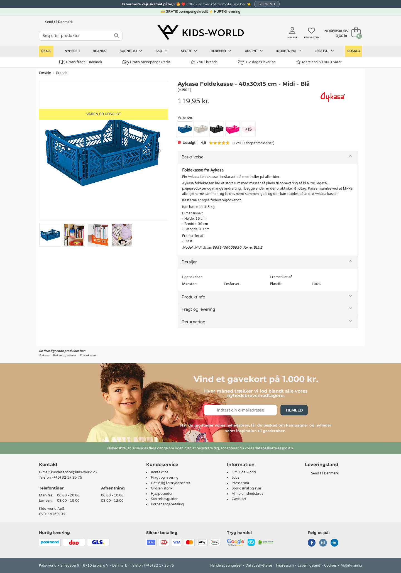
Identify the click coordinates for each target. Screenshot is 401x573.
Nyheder (72, 51)
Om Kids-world (244, 472)
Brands (99, 51)
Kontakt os (159, 472)
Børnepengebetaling (167, 504)
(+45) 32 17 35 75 (67, 477)
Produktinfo (193, 297)
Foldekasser (88, 355)
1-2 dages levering (257, 62)
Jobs (235, 477)
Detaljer (189, 262)
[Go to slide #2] (74, 235)
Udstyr (254, 51)
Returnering (193, 321)
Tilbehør (220, 51)
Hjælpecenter (162, 494)
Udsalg (353, 51)
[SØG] (116, 35)
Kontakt (48, 464)
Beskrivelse (192, 157)
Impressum (285, 565)
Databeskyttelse (259, 565)
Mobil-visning (351, 565)
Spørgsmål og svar (246, 488)
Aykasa (44, 355)
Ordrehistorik (162, 488)
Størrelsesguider (164, 499)
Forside (45, 73)
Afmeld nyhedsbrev (247, 494)
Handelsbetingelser (226, 565)
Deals (46, 51)
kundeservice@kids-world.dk (74, 472)
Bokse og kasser (64, 355)
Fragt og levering (198, 309)
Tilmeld (294, 410)
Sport (189, 51)
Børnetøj (130, 51)
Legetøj (324, 51)
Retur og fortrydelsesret (170, 483)
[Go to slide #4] (122, 235)
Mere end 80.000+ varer (319, 62)
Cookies (330, 565)
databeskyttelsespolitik (274, 448)
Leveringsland (309, 565)
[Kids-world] (200, 32)
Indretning (289, 51)
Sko (162, 51)
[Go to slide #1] (50, 235)
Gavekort (239, 499)
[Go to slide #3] (98, 235)
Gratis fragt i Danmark (80, 62)
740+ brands (203, 62)
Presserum (240, 483)
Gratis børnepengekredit (146, 62)
